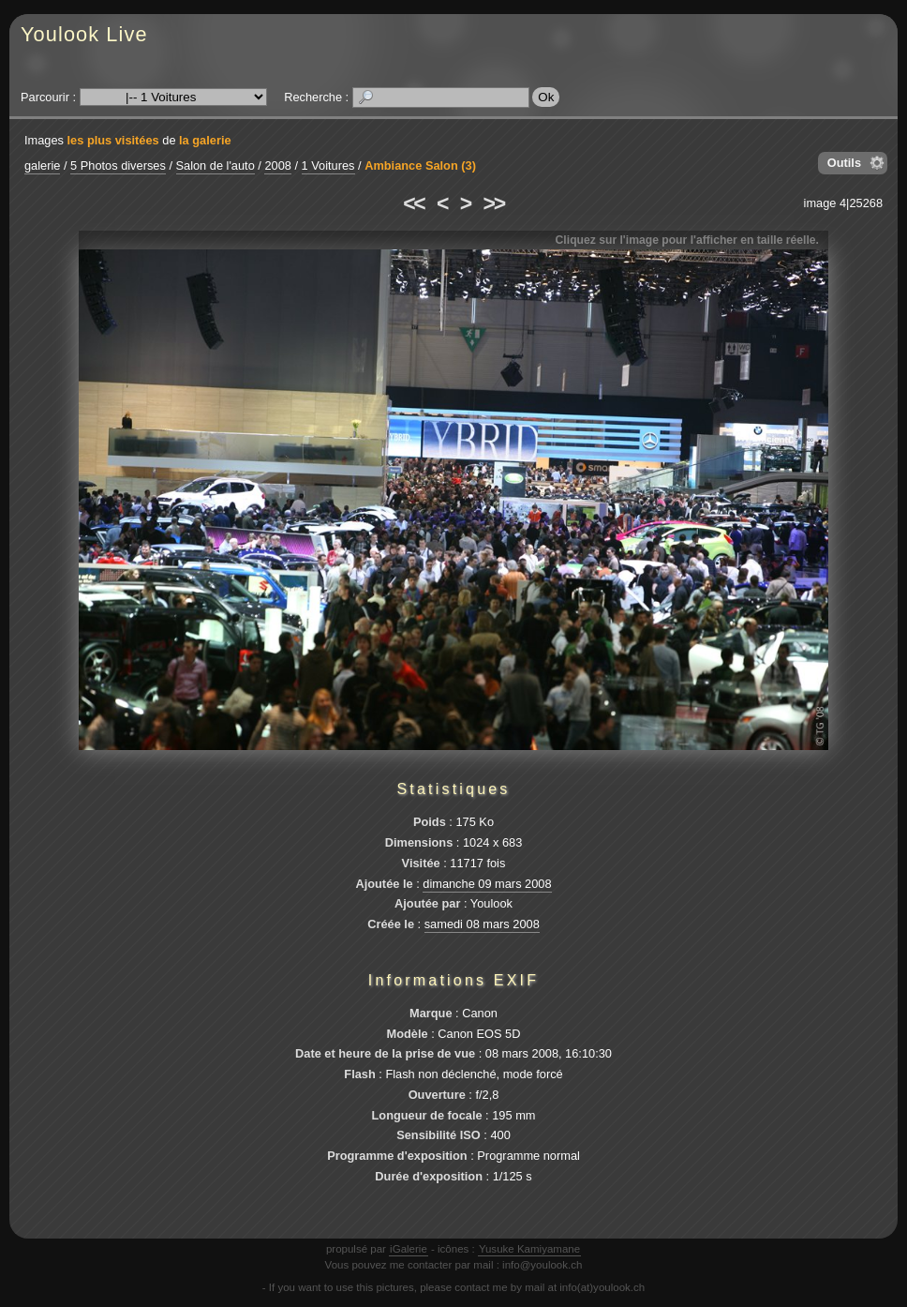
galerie (42, 165)
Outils (844, 163)
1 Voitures (328, 165)
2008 (277, 165)
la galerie (205, 140)
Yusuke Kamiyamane (529, 1248)
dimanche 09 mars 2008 (487, 884)
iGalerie (408, 1248)
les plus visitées (113, 140)
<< (413, 203)
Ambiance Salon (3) (420, 165)
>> (493, 203)
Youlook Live (84, 34)
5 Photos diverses (118, 165)
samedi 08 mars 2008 (482, 924)
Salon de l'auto (215, 165)
